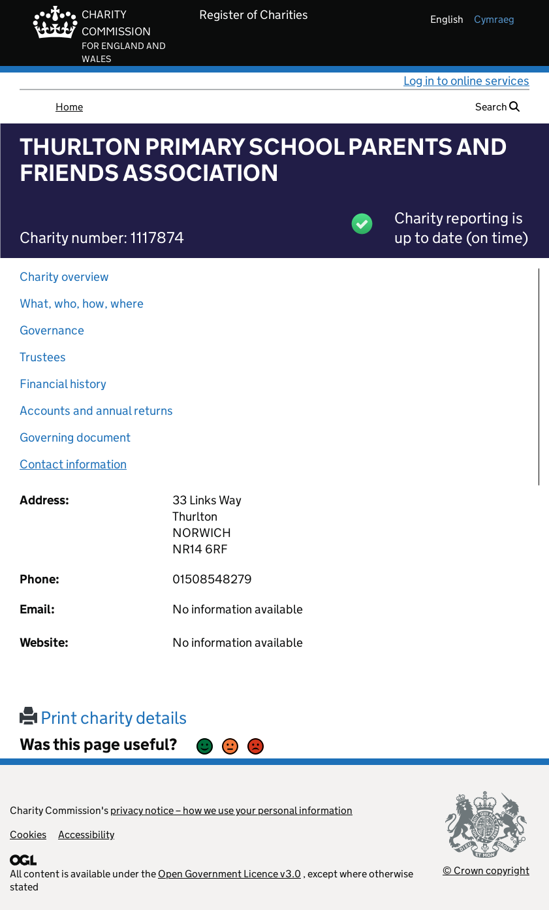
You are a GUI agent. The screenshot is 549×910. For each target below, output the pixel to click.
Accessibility (86, 834)
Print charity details (103, 717)
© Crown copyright (486, 870)
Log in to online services (466, 80)
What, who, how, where (82, 303)
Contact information (73, 464)
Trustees (43, 357)
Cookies (28, 834)
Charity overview (64, 276)
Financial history (63, 383)
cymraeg (494, 19)
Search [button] (497, 107)
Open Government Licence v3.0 (229, 874)
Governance (52, 330)
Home (69, 107)
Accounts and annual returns (96, 410)
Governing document (75, 437)
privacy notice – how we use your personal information (231, 810)
